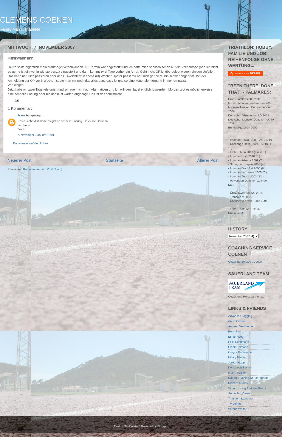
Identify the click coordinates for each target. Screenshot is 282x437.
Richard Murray (238, 383)
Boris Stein (235, 331)
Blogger (162, 426)
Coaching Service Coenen (245, 261)
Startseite (114, 160)
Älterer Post (207, 160)
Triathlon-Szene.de (240, 398)
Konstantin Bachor (240, 367)
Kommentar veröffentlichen (30, 143)
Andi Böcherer (237, 321)
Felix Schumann (238, 341)
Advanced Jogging (240, 316)
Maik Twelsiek (237, 372)
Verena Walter (237, 408)
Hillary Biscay (237, 357)
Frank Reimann (238, 347)
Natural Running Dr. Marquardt (248, 377)
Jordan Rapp (236, 362)
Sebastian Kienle (239, 393)
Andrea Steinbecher (241, 326)
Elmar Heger (236, 336)
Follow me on (248, 73)
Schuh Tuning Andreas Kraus (247, 388)
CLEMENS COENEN (36, 20)
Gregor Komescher (240, 352)
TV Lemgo (235, 403)
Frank (21, 115)
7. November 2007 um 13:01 (35, 134)
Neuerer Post (19, 160)
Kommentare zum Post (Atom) (42, 169)
